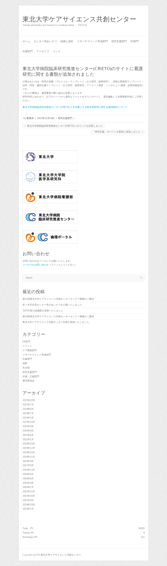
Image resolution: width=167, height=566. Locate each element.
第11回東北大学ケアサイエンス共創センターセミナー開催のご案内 (58, 298)
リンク (57, 51)
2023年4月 (28, 430)
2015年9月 (28, 500)
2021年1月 (28, 439)
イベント (27, 346)
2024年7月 (28, 413)
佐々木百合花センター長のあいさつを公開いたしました (52, 304)
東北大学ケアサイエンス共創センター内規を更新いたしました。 (56, 322)
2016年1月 (28, 487)
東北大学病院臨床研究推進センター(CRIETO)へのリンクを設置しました (63, 125)
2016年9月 (28, 474)
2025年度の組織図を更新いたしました (42, 310)
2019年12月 (28, 448)
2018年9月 (28, 461)
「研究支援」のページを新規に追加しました (118, 131)
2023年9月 (28, 426)
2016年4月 (28, 482)
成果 (24, 363)
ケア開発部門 (29, 350)
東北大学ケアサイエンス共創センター (79, 19)
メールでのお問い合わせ (35, 264)
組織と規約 (67, 41)
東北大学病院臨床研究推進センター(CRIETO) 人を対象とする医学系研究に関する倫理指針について (74, 107)
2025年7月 (28, 404)
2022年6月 (28, 435)
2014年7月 (28, 508)
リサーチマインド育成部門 (92, 41)
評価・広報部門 (30, 376)
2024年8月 (28, 408)
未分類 (26, 367)
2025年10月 (28, 400)
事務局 (30, 118)
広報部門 (27, 51)
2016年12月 (28, 469)
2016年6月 (28, 478)
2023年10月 (28, 421)
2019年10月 (28, 452)
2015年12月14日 (46, 118)
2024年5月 (28, 417)
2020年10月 (28, 443)
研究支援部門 (119, 41)
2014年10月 (28, 504)
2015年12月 (28, 491)
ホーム (26, 41)
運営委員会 (28, 380)
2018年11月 (28, 456)
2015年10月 (28, 495)
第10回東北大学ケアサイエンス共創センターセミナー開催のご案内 (58, 316)
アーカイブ (42, 51)
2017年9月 (28, 465)
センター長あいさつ (45, 41)
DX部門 (134, 41)
